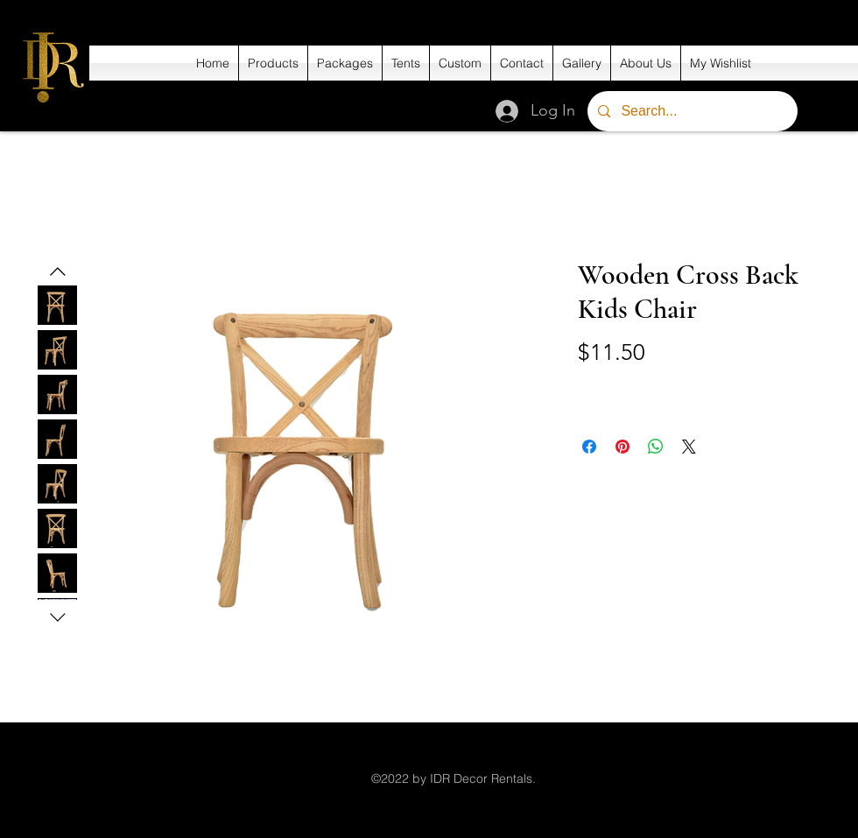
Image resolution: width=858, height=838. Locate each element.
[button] (273, 63)
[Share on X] (689, 446)
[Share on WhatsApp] (655, 446)
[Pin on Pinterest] (622, 446)
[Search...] (691, 111)
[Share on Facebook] (589, 446)
